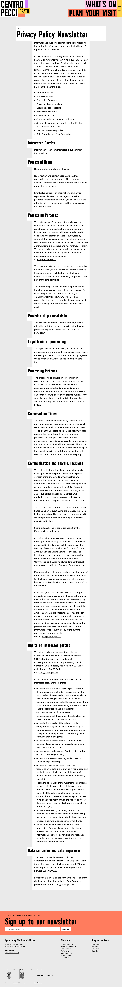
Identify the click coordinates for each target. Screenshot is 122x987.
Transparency (66, 953)
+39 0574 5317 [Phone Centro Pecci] (10, 950)
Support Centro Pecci (68, 946)
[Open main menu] (119, 8)
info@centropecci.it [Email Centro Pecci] (12, 953)
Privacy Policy (66, 955)
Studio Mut (15, 982)
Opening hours (66, 944)
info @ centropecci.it (68, 70)
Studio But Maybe (38, 982)
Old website (65, 958)
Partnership (65, 951)
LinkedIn (95, 951)
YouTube (95, 949)
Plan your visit (92, 12)
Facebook (95, 946)
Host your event (66, 949)
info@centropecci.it (64, 884)
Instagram (95, 944)
